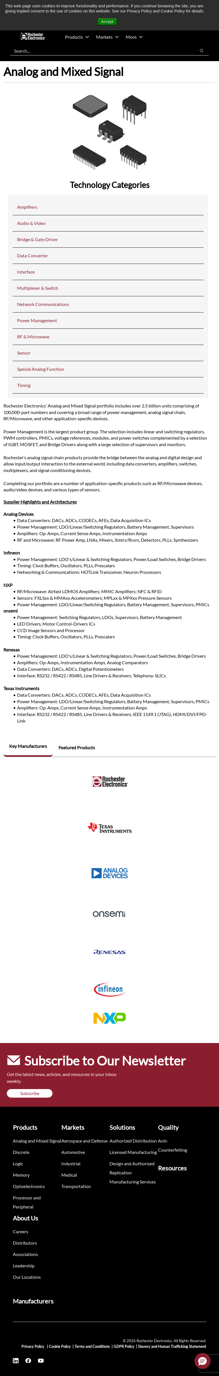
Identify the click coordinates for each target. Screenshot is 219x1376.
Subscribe (29, 1093)
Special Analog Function (40, 369)
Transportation (76, 1186)
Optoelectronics (29, 1186)
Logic (18, 1163)
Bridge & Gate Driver (37, 239)
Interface (26, 271)
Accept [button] (107, 21)
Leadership (24, 1265)
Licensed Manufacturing (133, 1152)
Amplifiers (27, 207)
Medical (69, 1175)
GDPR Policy (123, 1346)
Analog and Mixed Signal (37, 1140)
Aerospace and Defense (84, 1140)
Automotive (73, 1152)
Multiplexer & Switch (37, 288)
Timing (24, 385)
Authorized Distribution (133, 1140)
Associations (25, 1254)
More (134, 37)
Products (77, 37)
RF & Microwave (33, 336)
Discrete (21, 1152)
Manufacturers (33, 1301)
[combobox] (100, 50)
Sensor (24, 352)
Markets (107, 37)
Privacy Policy (33, 1346)
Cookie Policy (60, 1346)
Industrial (70, 1163)
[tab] (28, 747)
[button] (202, 1361)
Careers (20, 1231)
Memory (21, 1175)
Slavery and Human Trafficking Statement (172, 1346)
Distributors (25, 1242)
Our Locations (27, 1277)
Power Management (37, 320)
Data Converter (32, 255)
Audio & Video (31, 223)
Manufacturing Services (133, 1181)
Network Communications (43, 304)
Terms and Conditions (92, 1346)
